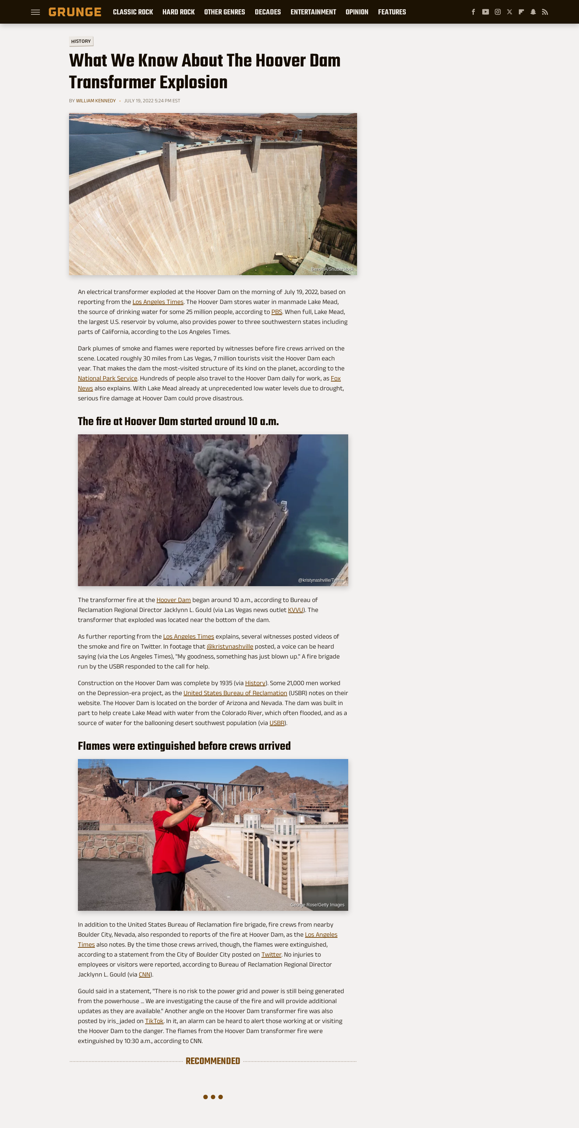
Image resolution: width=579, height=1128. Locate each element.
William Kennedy (96, 100)
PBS (276, 311)
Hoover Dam (174, 600)
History (81, 41)
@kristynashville (230, 646)
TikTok (154, 1021)
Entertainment (313, 12)
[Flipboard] (521, 12)
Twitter (271, 954)
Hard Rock (178, 12)
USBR (277, 723)
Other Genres (224, 12)
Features (392, 12)
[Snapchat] (533, 12)
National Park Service (107, 378)
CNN (144, 974)
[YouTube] (485, 12)
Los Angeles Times (158, 301)
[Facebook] (473, 12)
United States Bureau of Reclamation (235, 693)
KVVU (295, 609)
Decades (268, 12)
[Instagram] (498, 12)
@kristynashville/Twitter (321, 580)
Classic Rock (133, 12)
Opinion (357, 12)
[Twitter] (510, 12)
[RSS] (545, 12)
